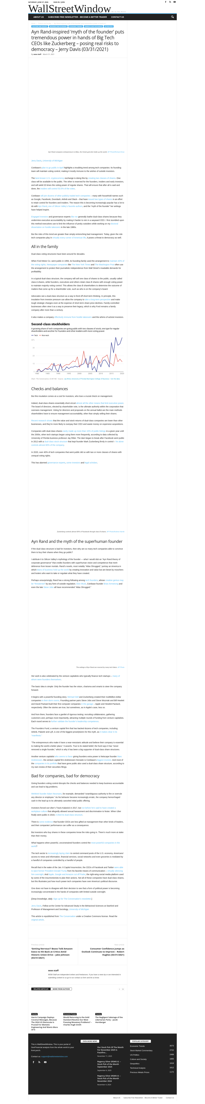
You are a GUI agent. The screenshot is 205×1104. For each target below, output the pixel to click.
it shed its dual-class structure (69, 815)
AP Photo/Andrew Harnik (115, 531)
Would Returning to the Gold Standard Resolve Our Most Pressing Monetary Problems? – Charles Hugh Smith (77, 1021)
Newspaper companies (57, 264)
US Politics (109, 26)
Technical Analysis (137, 1068)
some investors (73, 462)
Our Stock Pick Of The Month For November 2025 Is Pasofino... (110, 1050)
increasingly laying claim (59, 853)
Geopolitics (134, 1064)
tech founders (92, 580)
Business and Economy (58, 26)
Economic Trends (75, 26)
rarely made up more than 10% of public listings (84, 431)
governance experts (56, 462)
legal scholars (91, 462)
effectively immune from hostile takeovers (73, 317)
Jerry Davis (36, 161)
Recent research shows (42, 420)
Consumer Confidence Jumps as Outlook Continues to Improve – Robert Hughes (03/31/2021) (103, 951)
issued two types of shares (100, 199)
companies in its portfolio (46, 763)
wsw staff (37, 54)
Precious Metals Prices (139, 1072)
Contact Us (117, 17)
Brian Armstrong (111, 584)
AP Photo (121, 667)
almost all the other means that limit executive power (100, 403)
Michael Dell (73, 697)
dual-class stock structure (55, 441)
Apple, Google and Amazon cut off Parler (67, 874)
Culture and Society (44, 23)
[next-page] (122, 989)
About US (38, 17)
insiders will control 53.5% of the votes (57, 188)
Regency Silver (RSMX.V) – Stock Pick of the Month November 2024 (109, 1078)
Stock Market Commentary (141, 1050)
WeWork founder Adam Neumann (46, 794)
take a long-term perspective (98, 299)
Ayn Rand (42, 206)
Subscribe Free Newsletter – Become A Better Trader (77, 17)
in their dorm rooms (50, 700)
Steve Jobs (49, 587)
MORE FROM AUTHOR (61, 989)
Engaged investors (39, 217)
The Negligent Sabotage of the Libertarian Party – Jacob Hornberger (109, 1020)
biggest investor (104, 760)
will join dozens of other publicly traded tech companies (65, 196)
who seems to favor (63, 756)
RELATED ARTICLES (41, 989)
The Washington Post (104, 264)
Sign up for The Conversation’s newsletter (72, 899)
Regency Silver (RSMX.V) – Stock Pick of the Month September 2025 (109, 1064)
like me (74, 217)
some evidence (46, 822)
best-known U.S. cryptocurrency (49, 178)
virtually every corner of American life (69, 237)
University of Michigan (53, 161)
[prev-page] (119, 989)
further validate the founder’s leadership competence (74, 721)
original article (37, 920)
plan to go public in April (52, 167)
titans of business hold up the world (53, 570)
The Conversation (67, 916)
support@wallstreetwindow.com (54, 1056)
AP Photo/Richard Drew (116, 152)
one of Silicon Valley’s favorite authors (65, 206)
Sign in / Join (59, 2)
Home (33, 23)
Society (34, 1014)
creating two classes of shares (102, 178)
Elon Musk (81, 584)
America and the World (93, 26)
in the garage (87, 704)
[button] (172, 17)
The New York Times (81, 264)
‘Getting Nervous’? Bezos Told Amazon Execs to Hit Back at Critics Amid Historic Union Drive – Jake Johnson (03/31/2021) (52, 953)
